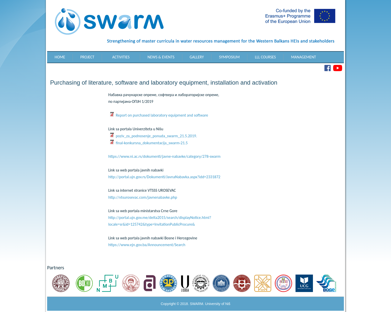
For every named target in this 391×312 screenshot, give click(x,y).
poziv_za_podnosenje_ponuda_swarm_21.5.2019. (153, 136)
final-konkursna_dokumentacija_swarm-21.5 (148, 143)
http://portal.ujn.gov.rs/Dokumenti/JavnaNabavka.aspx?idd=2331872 (164, 176)
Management (303, 57)
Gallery (197, 57)
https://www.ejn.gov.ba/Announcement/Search (146, 244)
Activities (121, 57)
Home (60, 57)
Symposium (229, 57)
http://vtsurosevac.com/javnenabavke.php (142, 197)
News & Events (161, 57)
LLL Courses (265, 57)
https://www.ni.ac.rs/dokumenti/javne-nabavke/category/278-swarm (164, 156)
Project (87, 57)
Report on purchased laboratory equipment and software (158, 115)
